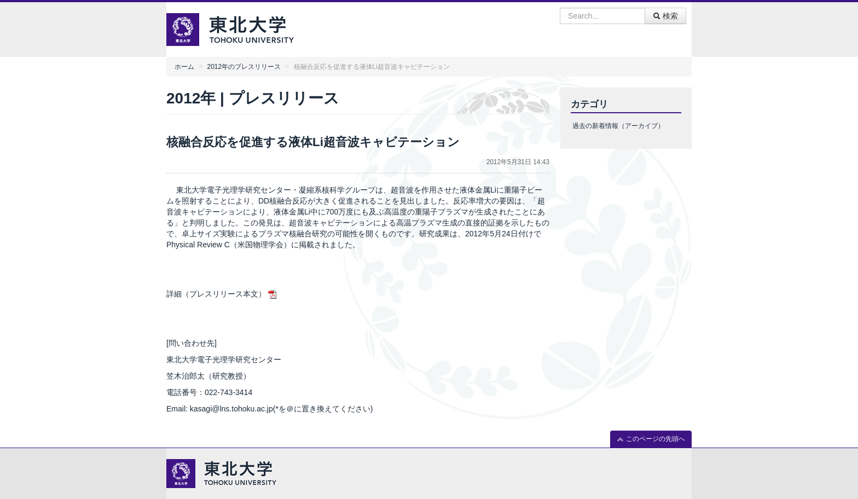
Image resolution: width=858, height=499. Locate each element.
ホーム (184, 67)
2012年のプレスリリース (244, 67)
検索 (665, 15)
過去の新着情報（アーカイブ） (618, 126)
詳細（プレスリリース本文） (216, 293)
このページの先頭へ (651, 439)
